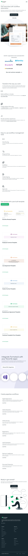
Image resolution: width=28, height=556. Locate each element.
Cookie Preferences (16, 543)
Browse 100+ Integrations (8, 367)
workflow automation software (11, 121)
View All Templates (5, 204)
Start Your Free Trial (14, 14)
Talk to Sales (14, 17)
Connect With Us (14, 486)
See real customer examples (13, 72)
